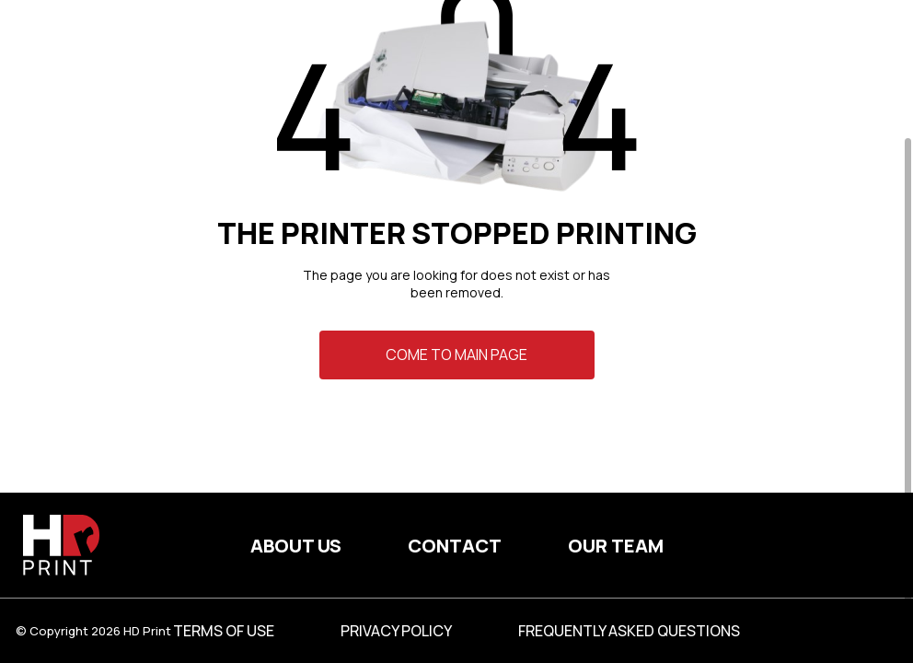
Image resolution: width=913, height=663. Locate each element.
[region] (456, 331)
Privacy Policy (396, 631)
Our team (616, 545)
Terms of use (223, 631)
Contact (455, 545)
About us (295, 545)
